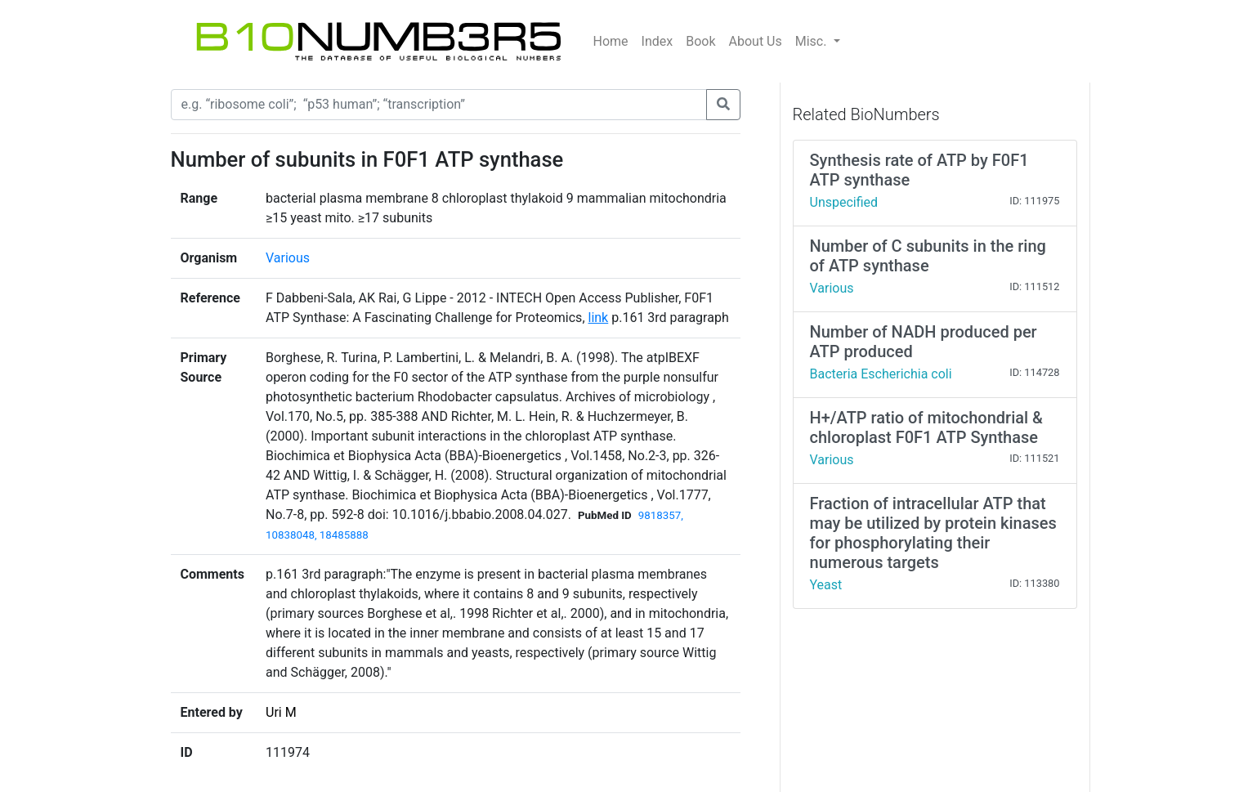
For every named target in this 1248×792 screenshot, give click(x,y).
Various (288, 258)
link (598, 317)
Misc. (812, 41)
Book (700, 41)
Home (610, 41)
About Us (755, 41)
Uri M (281, 712)
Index (657, 41)
